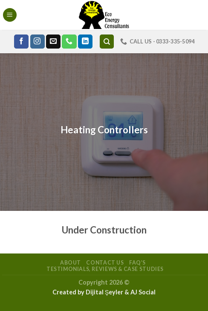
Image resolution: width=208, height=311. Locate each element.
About (70, 262)
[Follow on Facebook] (21, 42)
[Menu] (10, 15)
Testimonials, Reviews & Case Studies (105, 269)
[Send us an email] (53, 42)
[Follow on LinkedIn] (85, 42)
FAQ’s (137, 262)
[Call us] (69, 42)
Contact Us (105, 262)
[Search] (107, 42)
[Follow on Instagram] (37, 42)
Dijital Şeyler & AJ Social (121, 292)
